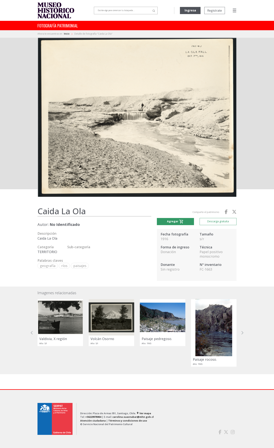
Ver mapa (143, 413)
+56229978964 (93, 417)
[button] (31, 333)
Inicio (67, 33)
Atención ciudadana (93, 420)
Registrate (214, 10)
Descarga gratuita (218, 221)
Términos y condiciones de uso (127, 420)
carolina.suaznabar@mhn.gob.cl (133, 417)
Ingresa (190, 10)
